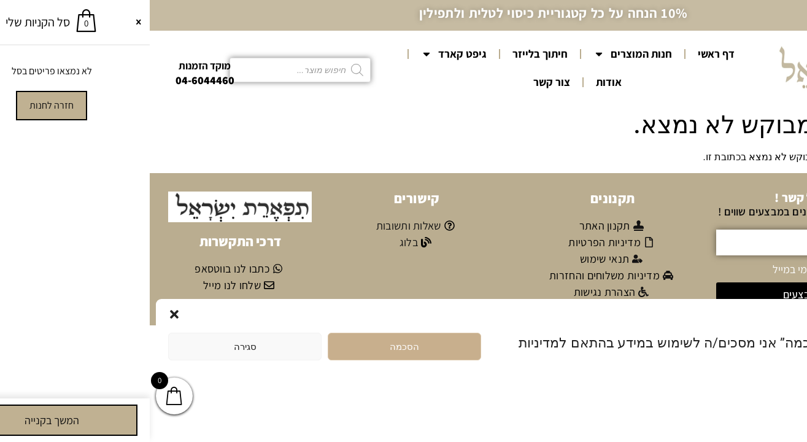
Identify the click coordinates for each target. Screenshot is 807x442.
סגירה (95, 346)
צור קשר (402, 82)
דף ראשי (566, 54)
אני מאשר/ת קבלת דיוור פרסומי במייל (700, 269)
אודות (459, 82)
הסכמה (254, 346)
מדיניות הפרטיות (736, 392)
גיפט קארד (304, 54)
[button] (24, 314)
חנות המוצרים (483, 54)
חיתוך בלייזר (390, 54)
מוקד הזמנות (55, 65)
